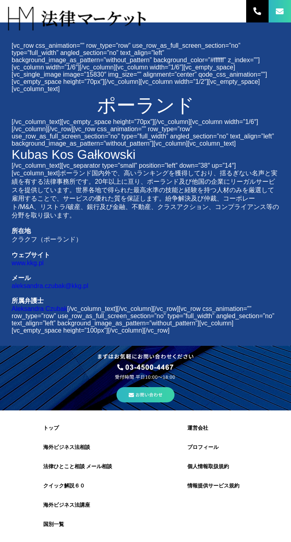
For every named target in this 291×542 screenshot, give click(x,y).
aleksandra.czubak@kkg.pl (50, 285)
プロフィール (203, 447)
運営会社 (197, 428)
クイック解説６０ (64, 486)
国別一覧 (53, 524)
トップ (51, 428)
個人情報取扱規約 (208, 466)
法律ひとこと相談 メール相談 (77, 466)
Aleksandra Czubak (39, 308)
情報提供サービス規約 (213, 486)
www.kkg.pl (28, 263)
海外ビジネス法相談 (66, 447)
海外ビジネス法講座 (66, 505)
